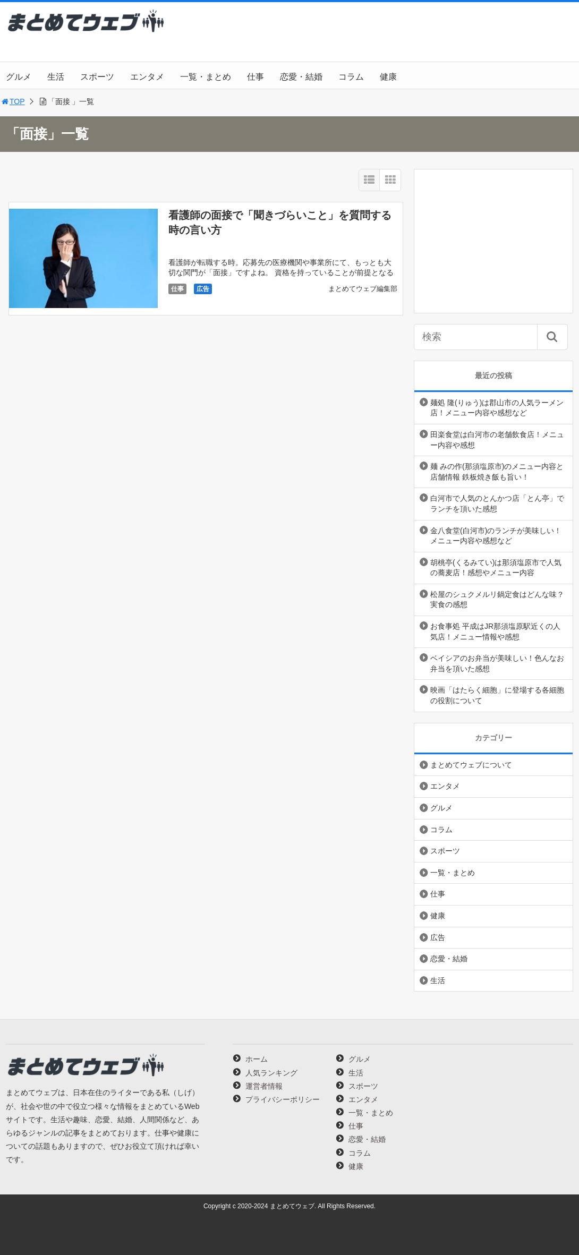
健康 (388, 76)
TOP (12, 101)
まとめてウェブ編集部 (362, 289)
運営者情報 (264, 1086)
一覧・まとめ (205, 76)
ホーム (256, 1059)
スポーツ (97, 76)
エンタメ (147, 76)
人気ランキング (271, 1073)
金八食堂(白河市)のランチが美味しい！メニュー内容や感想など (495, 535)
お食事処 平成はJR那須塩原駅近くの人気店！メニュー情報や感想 (495, 631)
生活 (55, 76)
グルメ (18, 76)
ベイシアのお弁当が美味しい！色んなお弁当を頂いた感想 (497, 663)
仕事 (255, 76)
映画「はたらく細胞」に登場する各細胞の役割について (497, 695)
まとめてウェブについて (471, 765)
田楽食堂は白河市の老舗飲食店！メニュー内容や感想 (497, 439)
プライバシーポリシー (282, 1099)
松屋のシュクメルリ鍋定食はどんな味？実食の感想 (497, 599)
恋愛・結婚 (301, 76)
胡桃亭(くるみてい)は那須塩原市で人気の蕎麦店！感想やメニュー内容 (495, 567)
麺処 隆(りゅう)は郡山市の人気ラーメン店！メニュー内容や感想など (497, 407)
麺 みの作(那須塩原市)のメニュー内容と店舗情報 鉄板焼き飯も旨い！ (497, 471)
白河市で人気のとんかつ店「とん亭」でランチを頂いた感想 (497, 503)
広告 (203, 289)
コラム (351, 76)
